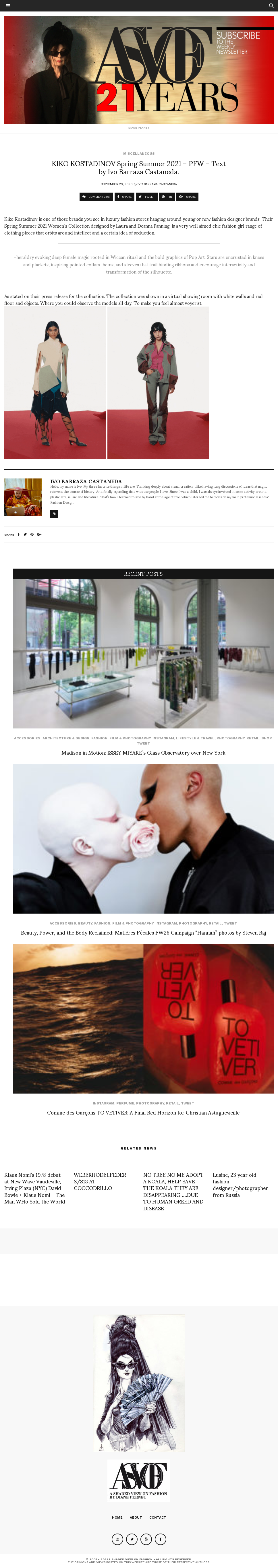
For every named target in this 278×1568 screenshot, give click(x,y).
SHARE (124, 196)
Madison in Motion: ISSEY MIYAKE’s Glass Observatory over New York (143, 752)
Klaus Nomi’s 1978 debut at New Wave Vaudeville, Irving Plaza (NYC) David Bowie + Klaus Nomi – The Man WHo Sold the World (34, 1188)
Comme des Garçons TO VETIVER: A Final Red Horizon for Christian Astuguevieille (143, 1112)
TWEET (147, 196)
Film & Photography (129, 738)
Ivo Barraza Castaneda (157, 183)
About (136, 1517)
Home (117, 1517)
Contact (157, 1517)
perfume (125, 1103)
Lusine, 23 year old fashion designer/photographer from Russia (240, 1184)
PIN (167, 196)
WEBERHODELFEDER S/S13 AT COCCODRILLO (100, 1181)
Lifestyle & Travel (195, 738)
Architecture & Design (66, 738)
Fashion (99, 738)
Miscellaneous (139, 154)
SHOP (266, 738)
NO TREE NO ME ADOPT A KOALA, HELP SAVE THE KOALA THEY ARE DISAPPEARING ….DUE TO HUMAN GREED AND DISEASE (173, 1191)
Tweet (143, 743)
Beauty (85, 923)
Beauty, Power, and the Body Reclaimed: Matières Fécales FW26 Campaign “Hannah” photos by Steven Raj (143, 932)
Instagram (163, 738)
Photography (230, 738)
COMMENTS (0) (96, 196)
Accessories (27, 738)
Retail (252, 738)
